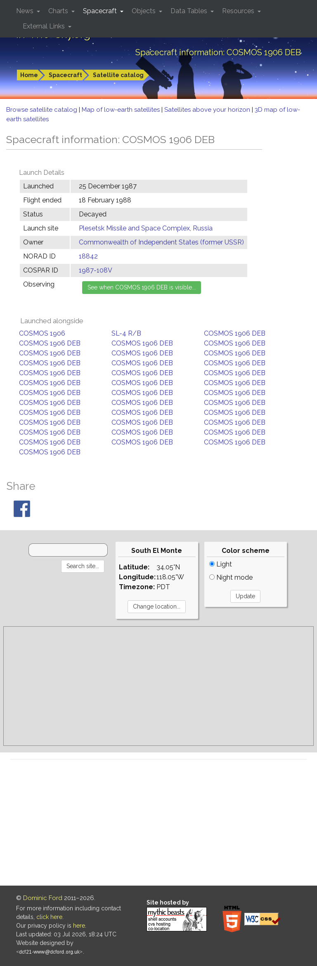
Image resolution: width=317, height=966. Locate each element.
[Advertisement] (158, 686)
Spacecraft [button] (100, 11)
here (79, 925)
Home (29, 75)
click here (49, 917)
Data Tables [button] (189, 11)
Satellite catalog (118, 75)
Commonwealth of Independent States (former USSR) (161, 242)
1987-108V (95, 270)
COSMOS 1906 (42, 333)
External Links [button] (44, 26)
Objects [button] (144, 11)
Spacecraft (65, 75)
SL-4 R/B (126, 333)
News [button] (25, 11)
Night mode (231, 577)
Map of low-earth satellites (121, 109)
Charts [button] (59, 11)
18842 (88, 256)
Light (220, 564)
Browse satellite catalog (42, 109)
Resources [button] (239, 11)
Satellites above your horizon (208, 109)
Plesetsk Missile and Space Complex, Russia (146, 228)
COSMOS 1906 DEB (234, 333)
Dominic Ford (42, 898)
